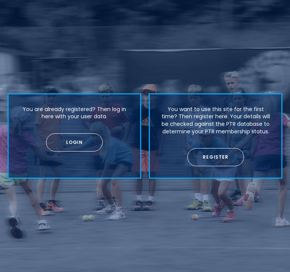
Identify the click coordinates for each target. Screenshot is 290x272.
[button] (74, 142)
